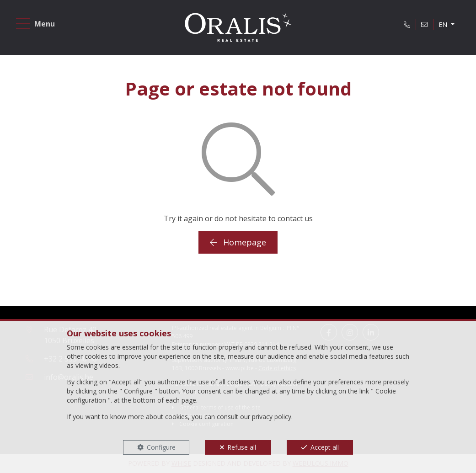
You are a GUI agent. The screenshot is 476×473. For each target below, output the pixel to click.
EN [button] (444, 24)
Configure (161, 447)
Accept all (324, 447)
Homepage (238, 242)
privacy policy (271, 416)
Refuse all (241, 447)
